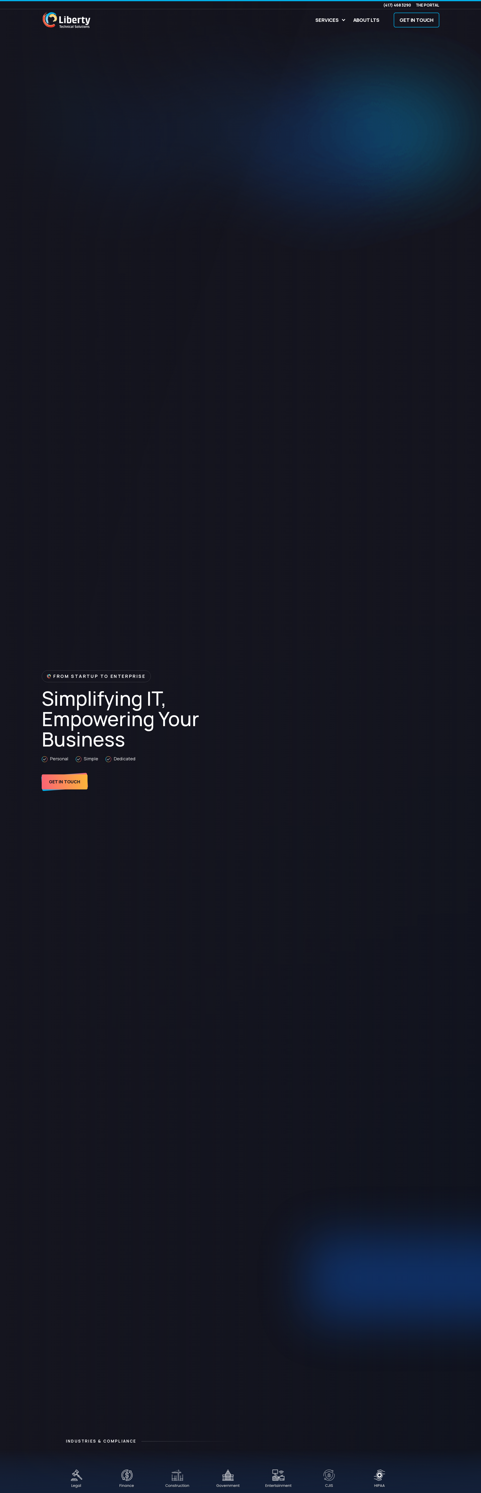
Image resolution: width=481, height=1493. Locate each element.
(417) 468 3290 (397, 5)
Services (326, 20)
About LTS (366, 20)
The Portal (427, 5)
